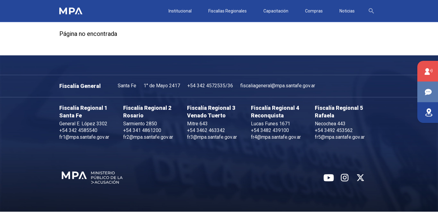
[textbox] (373, 11)
